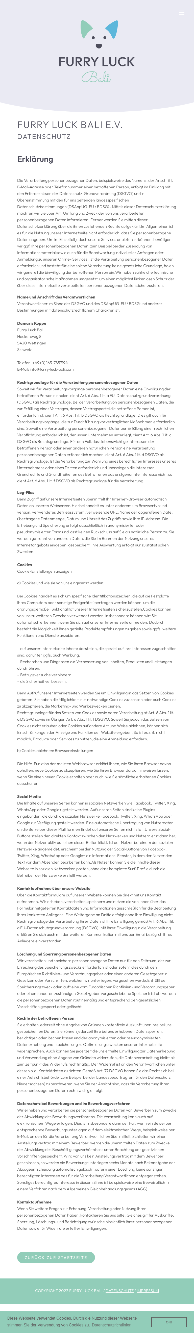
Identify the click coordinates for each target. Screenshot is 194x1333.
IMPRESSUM (148, 1290)
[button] (181, 13)
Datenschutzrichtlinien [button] (112, 1325)
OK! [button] (169, 1322)
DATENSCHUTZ (120, 1290)
